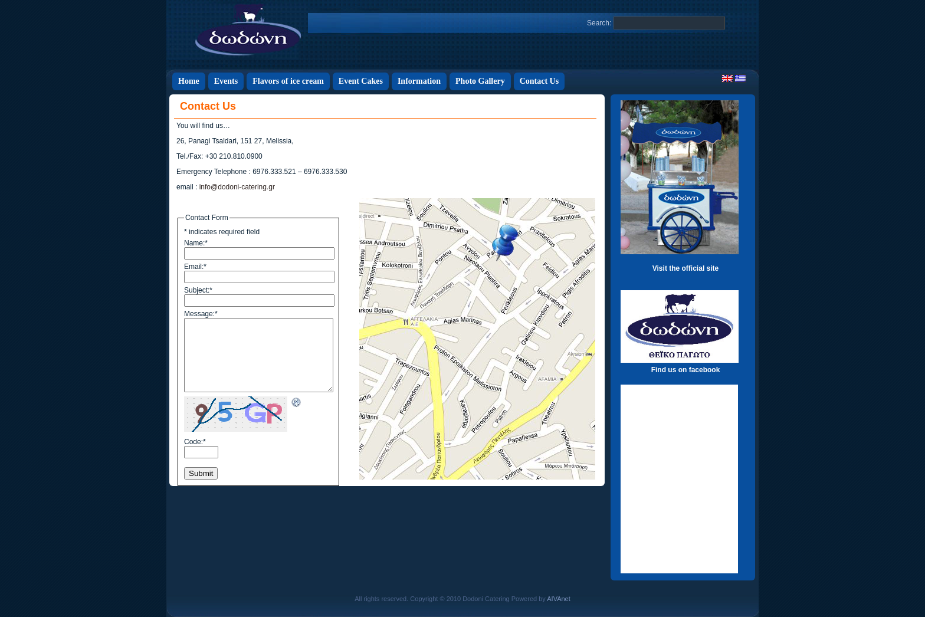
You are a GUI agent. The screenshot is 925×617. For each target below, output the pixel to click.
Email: (195, 266)
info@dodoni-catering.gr (237, 187)
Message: (201, 314)
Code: (195, 442)
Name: (196, 243)
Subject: (198, 290)
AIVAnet (558, 598)
